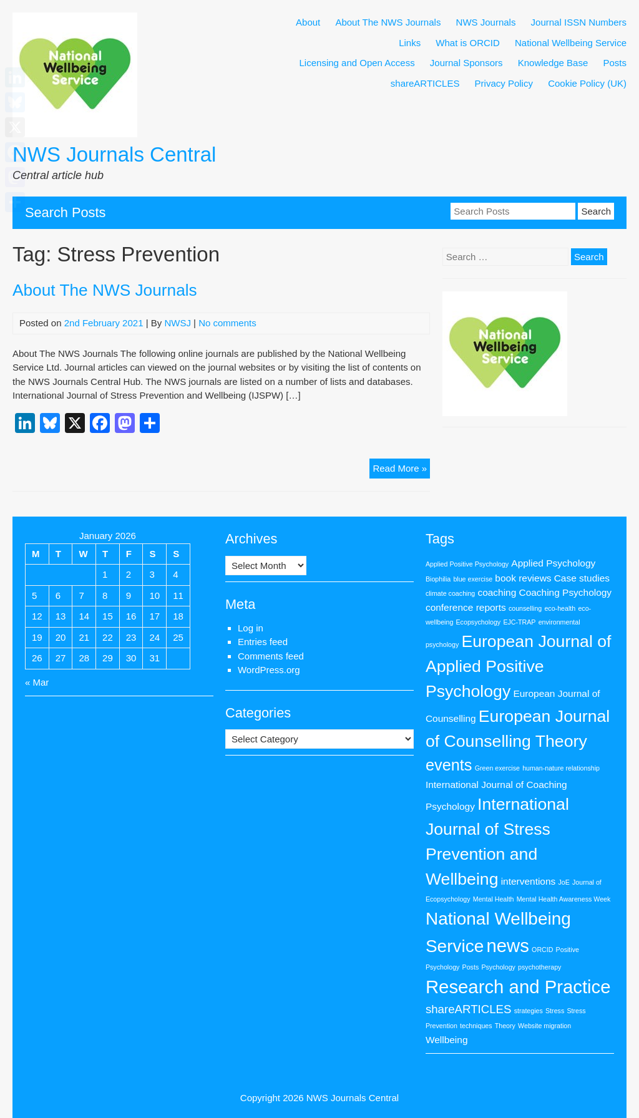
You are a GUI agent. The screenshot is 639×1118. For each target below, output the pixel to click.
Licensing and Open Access (357, 62)
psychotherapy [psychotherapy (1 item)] (539, 967)
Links (410, 42)
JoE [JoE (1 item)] (563, 882)
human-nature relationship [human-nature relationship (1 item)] (561, 768)
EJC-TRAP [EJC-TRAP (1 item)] (519, 622)
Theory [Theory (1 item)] (505, 1025)
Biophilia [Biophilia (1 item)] (438, 579)
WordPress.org (269, 669)
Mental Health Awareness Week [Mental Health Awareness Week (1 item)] (564, 899)
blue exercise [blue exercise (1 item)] (472, 579)
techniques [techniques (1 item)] (476, 1025)
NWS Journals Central (114, 154)
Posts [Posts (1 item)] (470, 967)
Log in (250, 628)
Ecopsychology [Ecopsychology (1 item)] (478, 622)
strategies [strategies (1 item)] (528, 1010)
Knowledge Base (553, 62)
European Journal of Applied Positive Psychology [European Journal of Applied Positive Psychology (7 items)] (519, 666)
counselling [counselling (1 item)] (525, 608)
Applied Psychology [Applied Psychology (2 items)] (553, 563)
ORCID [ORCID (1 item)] (542, 949)
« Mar (37, 682)
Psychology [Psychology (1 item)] (498, 967)
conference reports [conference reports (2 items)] (466, 607)
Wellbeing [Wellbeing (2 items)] (447, 1039)
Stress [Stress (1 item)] (554, 1010)
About (308, 22)
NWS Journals (486, 22)
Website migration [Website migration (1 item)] (544, 1025)
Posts (615, 62)
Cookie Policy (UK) (587, 83)
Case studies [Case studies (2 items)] (582, 578)
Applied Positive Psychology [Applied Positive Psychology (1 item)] (467, 564)
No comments (227, 323)
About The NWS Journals (388, 22)
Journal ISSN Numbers (579, 22)
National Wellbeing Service (571, 42)
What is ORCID (468, 42)
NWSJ (177, 323)
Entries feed (263, 641)
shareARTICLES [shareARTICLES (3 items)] (469, 1009)
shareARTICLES (425, 83)
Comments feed (271, 656)
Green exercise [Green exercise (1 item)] (497, 768)
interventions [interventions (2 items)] (528, 881)
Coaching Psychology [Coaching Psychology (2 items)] (565, 592)
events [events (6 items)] (449, 765)
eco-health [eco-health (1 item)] (559, 608)
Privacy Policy (504, 83)
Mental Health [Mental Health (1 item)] (493, 899)
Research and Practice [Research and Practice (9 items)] (518, 986)
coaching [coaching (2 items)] (496, 592)
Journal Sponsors (466, 62)
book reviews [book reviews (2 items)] (523, 578)
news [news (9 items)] (507, 945)
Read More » (401, 470)
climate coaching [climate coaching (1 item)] (450, 593)
